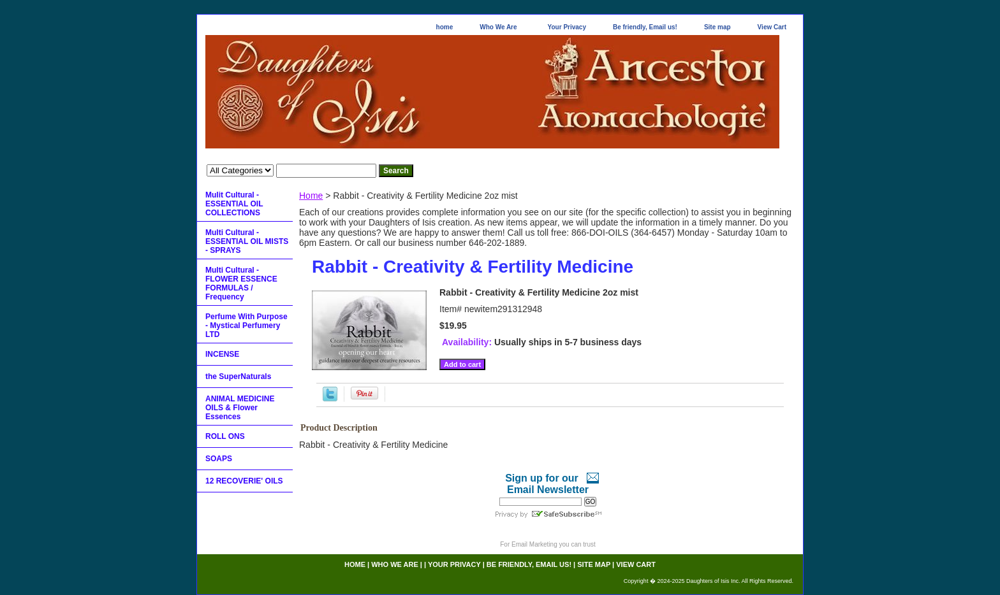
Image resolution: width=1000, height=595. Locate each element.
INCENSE (222, 354)
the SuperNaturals (238, 376)
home (444, 27)
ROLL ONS (225, 436)
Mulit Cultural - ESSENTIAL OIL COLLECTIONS (234, 203)
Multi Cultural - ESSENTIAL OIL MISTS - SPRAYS (246, 241)
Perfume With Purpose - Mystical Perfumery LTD (246, 325)
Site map (717, 27)
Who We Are (498, 27)
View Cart (772, 27)
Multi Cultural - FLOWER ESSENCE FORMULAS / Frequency (241, 283)
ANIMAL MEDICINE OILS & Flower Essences (239, 407)
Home (311, 195)
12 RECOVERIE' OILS (244, 481)
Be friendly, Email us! (645, 27)
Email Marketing (534, 544)
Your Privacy (567, 27)
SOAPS (218, 458)
